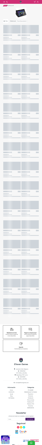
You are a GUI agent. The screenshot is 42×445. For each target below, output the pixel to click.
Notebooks (30, 398)
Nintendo (30, 396)
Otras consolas (30, 400)
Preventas (30, 405)
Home (5, 5)
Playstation (30, 394)
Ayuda (11, 394)
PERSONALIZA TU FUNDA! (30, 392)
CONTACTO (11, 392)
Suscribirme (30, 419)
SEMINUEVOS (30, 407)
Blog (11, 396)
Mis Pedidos (11, 398)
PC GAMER (30, 390)
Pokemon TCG (30, 403)
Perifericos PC (30, 401)
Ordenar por (13, 21)
